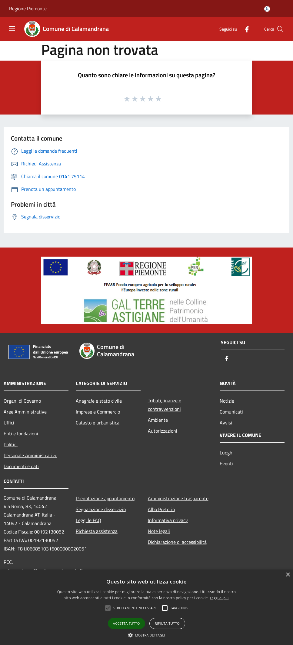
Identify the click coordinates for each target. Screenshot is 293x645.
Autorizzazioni (162, 430)
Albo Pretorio (161, 509)
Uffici (9, 422)
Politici (11, 444)
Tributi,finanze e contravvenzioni (164, 405)
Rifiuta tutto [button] (167, 623)
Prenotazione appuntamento (105, 498)
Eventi (226, 463)
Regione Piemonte (28, 8)
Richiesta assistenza (97, 531)
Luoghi (227, 452)
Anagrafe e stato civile (99, 400)
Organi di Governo (22, 400)
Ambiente (158, 420)
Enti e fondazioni (21, 433)
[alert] (146, 607)
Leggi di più (219, 598)
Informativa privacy (168, 520)
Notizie (227, 400)
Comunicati (231, 411)
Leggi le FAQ (88, 520)
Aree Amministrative (25, 411)
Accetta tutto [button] (126, 623)
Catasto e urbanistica (97, 422)
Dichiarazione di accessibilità (177, 542)
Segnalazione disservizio (101, 509)
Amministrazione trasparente (178, 498)
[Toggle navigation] (12, 28)
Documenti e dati (21, 466)
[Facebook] (244, 29)
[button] (146, 635)
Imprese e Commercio (98, 411)
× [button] (287, 575)
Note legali (159, 531)
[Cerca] (280, 29)
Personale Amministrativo (30, 455)
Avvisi (226, 422)
